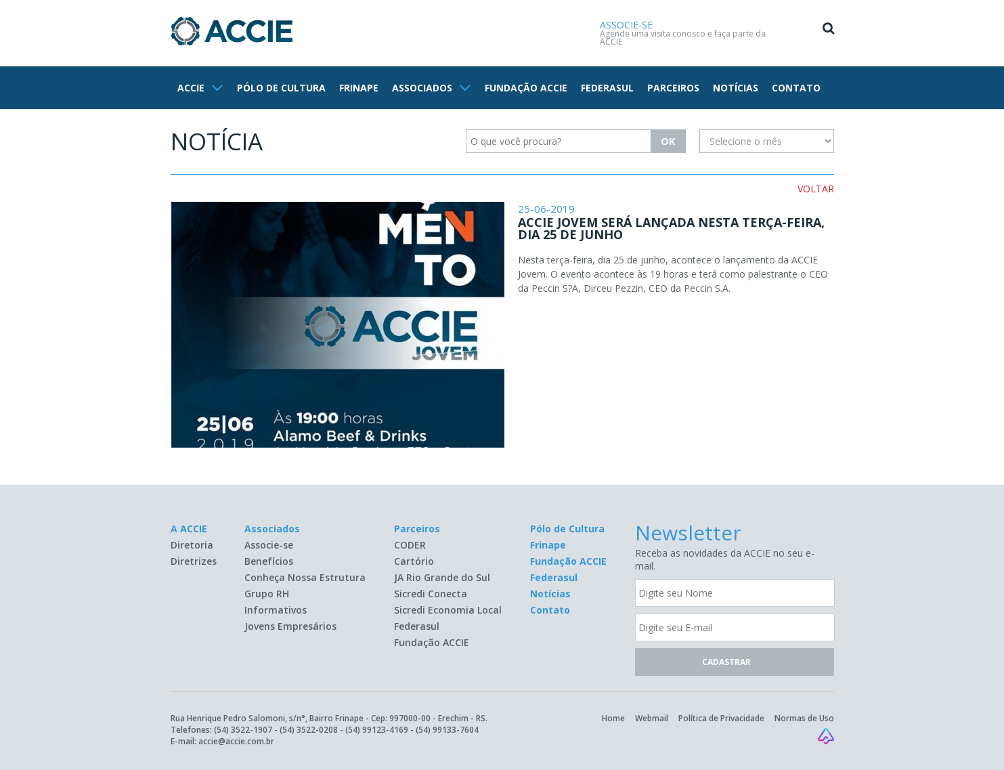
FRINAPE (358, 87)
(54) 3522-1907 (243, 729)
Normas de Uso (804, 718)
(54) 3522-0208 (309, 729)
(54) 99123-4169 (376, 729)
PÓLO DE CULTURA (281, 87)
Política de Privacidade (721, 718)
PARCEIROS (673, 87)
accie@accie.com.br (236, 741)
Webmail (651, 718)
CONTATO (796, 87)
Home (613, 718)
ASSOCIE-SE (626, 24)
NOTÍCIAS (735, 87)
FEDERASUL (607, 87)
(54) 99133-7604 (447, 729)
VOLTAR (816, 188)
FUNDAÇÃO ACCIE (526, 87)
